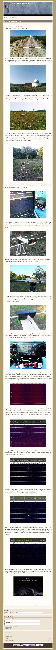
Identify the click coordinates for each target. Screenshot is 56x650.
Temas (7, 634)
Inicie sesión (43, 604)
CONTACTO (29, 14)
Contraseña (7, 622)
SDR (19, 28)
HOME (5, 14)
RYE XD (28, 28)
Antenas (14, 28)
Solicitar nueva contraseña (11, 626)
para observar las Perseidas (27, 61)
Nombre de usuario (9, 618)
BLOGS (10, 14)
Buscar (7, 638)
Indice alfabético (9, 632)
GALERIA (15, 14)
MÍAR (23, 28)
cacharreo (11, 26)
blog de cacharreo (12, 17)
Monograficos (9, 636)
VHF (10, 28)
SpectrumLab (17, 224)
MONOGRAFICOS (22, 14)
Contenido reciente (10, 640)
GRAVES (42, 335)
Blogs (5, 17)
